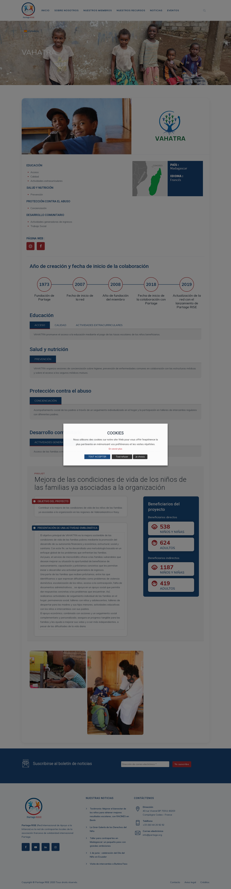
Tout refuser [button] (122, 456)
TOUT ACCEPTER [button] (97, 456)
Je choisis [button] (140, 456)
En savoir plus (115, 448)
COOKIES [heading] (115, 433)
